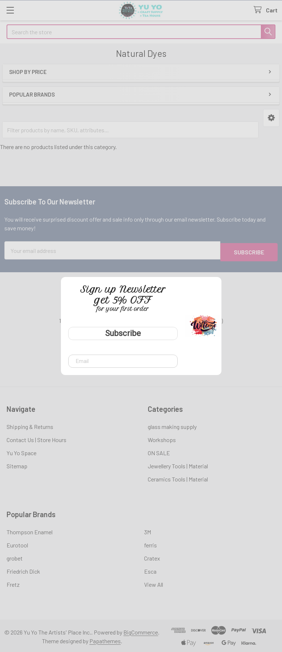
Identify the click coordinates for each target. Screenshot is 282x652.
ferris (150, 543)
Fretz (13, 582)
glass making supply (172, 424)
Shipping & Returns (30, 424)
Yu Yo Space (21, 451)
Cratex (152, 556)
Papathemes (105, 639)
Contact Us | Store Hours (36, 437)
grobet (15, 556)
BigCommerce (140, 630)
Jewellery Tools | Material (178, 464)
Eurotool (17, 543)
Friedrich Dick (23, 569)
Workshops (162, 437)
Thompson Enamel (30, 530)
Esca (150, 569)
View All (153, 582)
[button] (271, 118)
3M (147, 530)
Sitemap (17, 464)
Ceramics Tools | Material (178, 477)
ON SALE (159, 451)
